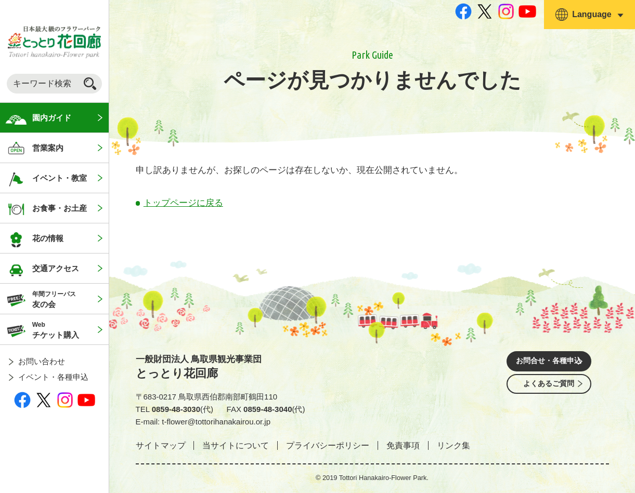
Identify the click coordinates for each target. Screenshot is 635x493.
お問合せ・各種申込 (549, 362)
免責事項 (403, 445)
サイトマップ (161, 445)
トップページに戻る (183, 203)
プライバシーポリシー (327, 445)
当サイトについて (235, 445)
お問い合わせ (41, 361)
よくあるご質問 (549, 391)
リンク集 (453, 445)
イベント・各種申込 (53, 376)
